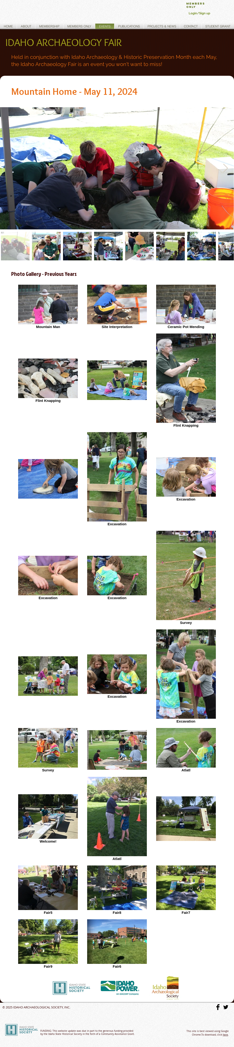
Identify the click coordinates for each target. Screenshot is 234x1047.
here (225, 1034)
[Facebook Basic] (218, 1007)
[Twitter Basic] (226, 1007)
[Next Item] (225, 168)
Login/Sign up (199, 13)
